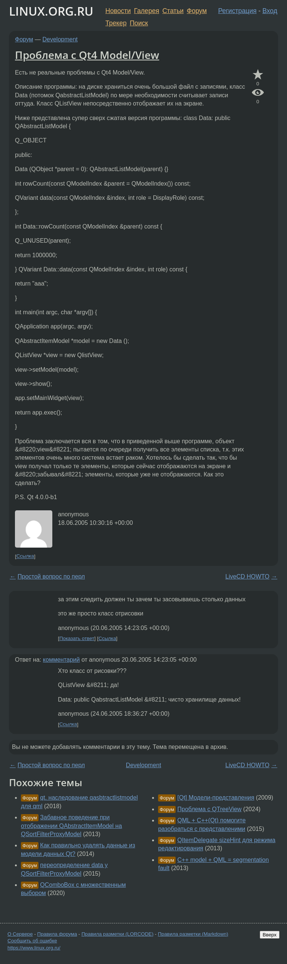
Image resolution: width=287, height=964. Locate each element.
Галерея (146, 11)
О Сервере (20, 934)
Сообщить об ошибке (32, 940)
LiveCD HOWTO (247, 576)
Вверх (270, 935)
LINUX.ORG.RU (51, 11)
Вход (269, 11)
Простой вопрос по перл (51, 576)
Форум (197, 11)
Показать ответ (77, 638)
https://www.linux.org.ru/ (33, 948)
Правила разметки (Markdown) (193, 934)
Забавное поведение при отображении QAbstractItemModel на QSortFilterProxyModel (71, 825)
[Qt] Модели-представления (216, 797)
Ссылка (25, 556)
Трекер (116, 23)
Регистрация (237, 11)
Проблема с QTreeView (210, 809)
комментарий (61, 659)
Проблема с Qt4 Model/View (87, 55)
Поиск (139, 23)
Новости (118, 11)
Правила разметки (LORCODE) (117, 934)
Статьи (172, 11)
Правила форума (57, 934)
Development (60, 39)
